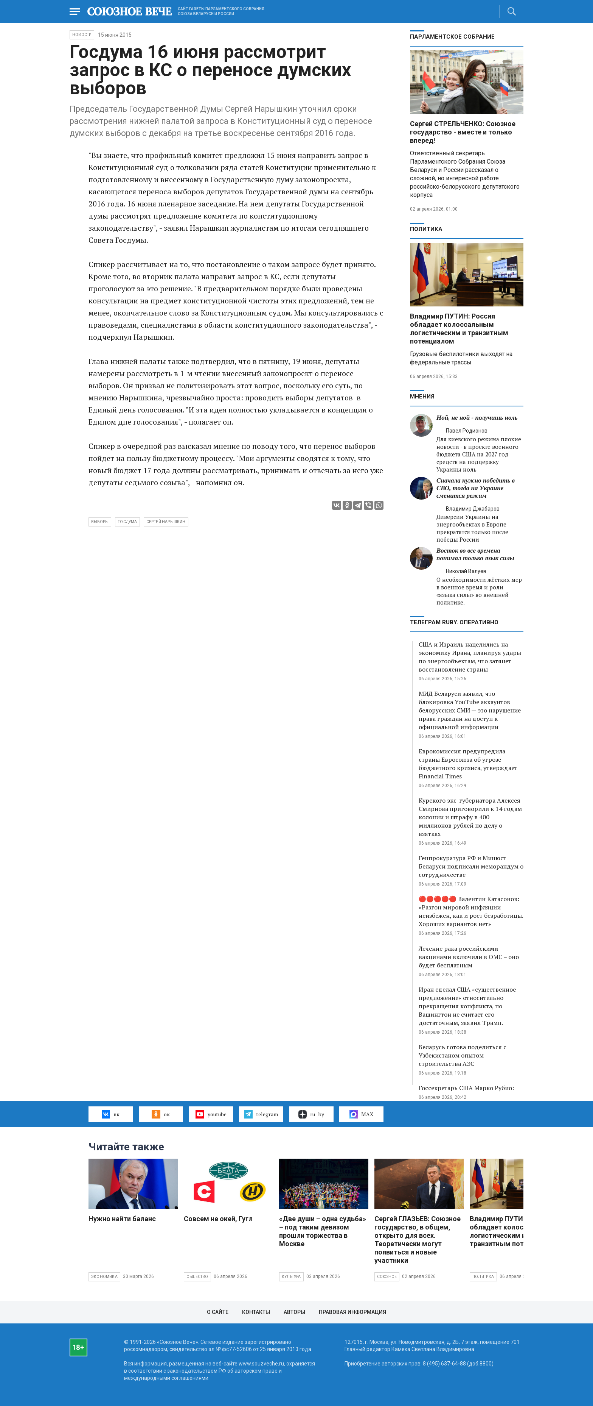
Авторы (294, 1312)
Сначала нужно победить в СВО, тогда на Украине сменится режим (475, 488)
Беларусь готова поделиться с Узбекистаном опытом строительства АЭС (462, 1055)
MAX (361, 1114)
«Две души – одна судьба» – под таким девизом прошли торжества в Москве (322, 1231)
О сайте (217, 1312)
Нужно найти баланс (122, 1219)
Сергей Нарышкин (166, 522)
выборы (100, 522)
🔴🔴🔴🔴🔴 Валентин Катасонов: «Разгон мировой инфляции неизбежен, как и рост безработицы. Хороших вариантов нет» (471, 911)
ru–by (311, 1114)
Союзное (387, 1277)
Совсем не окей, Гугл (218, 1219)
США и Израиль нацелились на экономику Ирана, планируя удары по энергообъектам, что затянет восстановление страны (470, 656)
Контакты (256, 1312)
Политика (426, 229)
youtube (211, 1114)
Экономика (104, 1277)
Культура (291, 1277)
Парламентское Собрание (452, 36)
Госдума (127, 522)
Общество (197, 1277)
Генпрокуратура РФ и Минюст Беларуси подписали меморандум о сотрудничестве (471, 866)
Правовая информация (352, 1312)
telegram (261, 1114)
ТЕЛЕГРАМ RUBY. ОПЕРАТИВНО (454, 622)
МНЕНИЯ (422, 396)
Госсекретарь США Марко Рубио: (466, 1088)
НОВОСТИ (82, 35)
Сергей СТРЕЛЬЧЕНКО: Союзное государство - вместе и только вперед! (462, 132)
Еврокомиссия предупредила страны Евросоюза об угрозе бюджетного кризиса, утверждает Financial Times (468, 763)
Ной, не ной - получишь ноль (477, 417)
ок (160, 1114)
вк (111, 1114)
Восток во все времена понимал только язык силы (475, 554)
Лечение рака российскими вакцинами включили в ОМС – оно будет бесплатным (469, 956)
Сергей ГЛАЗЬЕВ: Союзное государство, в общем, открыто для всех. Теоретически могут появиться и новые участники (417, 1239)
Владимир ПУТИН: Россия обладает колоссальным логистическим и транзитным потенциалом (459, 328)
